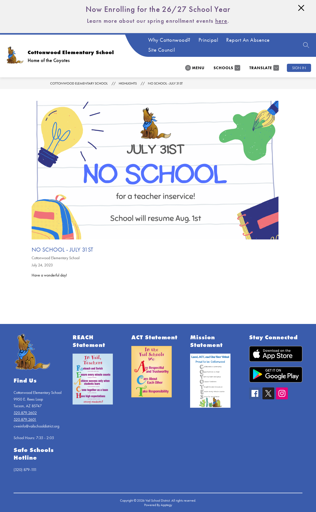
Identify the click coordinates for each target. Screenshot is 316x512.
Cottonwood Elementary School (79, 83)
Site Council (161, 50)
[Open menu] (194, 68)
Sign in (299, 67)
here (221, 20)
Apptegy (166, 505)
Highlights (128, 83)
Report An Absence (248, 40)
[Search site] (306, 45)
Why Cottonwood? (169, 40)
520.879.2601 (25, 419)
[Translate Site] (263, 68)
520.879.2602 (25, 412)
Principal (208, 40)
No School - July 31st (165, 83)
